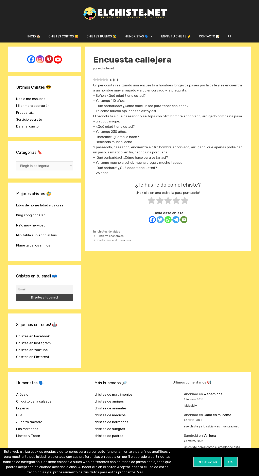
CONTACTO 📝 (209, 36)
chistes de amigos (109, 401)
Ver (140, 472)
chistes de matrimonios (113, 394)
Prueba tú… (25, 112)
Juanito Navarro (29, 422)
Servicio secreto (29, 119)
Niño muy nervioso (31, 225)
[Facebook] (152, 219)
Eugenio (22, 408)
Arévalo (22, 394)
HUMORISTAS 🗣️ (141, 36)
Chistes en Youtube (32, 350)
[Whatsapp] (168, 219)
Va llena (210, 436)
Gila (19, 415)
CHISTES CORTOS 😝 (64, 36)
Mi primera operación (33, 106)
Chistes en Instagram (33, 343)
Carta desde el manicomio (115, 240)
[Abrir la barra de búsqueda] (230, 36)
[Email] (183, 219)
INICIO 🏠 (33, 36)
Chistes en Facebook (33, 336)
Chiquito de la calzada (34, 401)
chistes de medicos (110, 415)
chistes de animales (110, 408)
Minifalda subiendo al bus (36, 235)
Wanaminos (213, 394)
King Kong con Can (31, 215)
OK (230, 462)
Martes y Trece (28, 436)
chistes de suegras (109, 429)
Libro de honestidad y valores (39, 205)
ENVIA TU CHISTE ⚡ (176, 36)
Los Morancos (27, 429)
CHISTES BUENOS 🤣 (102, 36)
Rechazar (207, 462)
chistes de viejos (109, 231)
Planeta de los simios (33, 245)
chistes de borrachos (111, 422)
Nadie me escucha (31, 99)
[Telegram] (175, 219)
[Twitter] (160, 219)
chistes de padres (108, 436)
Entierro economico (111, 236)
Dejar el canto (27, 126)
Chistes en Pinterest (32, 357)
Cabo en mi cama (217, 415)
